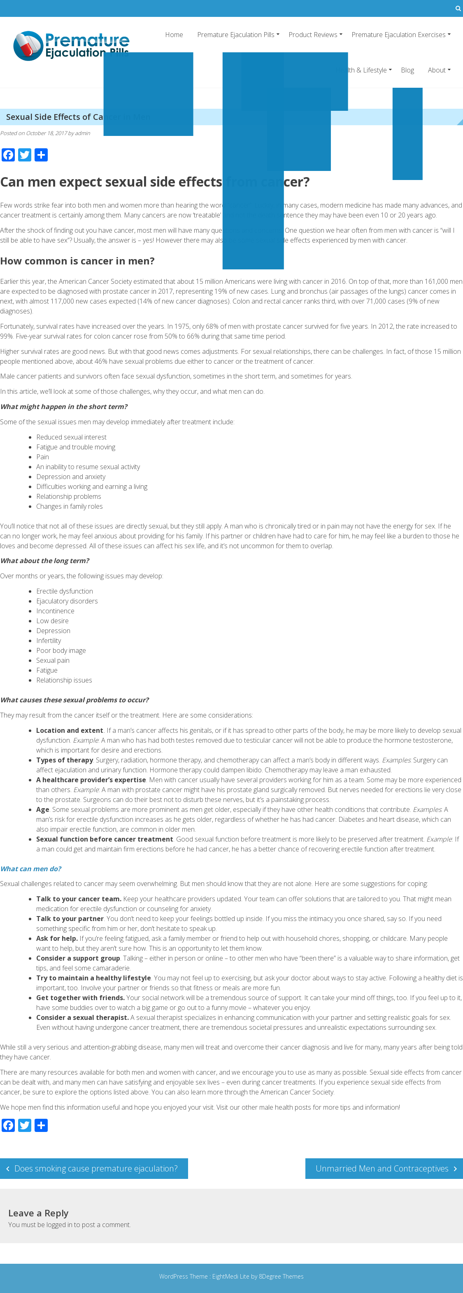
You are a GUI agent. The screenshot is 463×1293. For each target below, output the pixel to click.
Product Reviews (313, 34)
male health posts (285, 1107)
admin (82, 133)
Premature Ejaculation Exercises (398, 34)
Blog (407, 70)
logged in (59, 1224)
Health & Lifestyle (361, 70)
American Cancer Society (297, 1092)
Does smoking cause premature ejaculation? (96, 1168)
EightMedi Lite (231, 1276)
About (437, 70)
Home (174, 34)
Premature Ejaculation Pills (236, 34)
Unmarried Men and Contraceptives (382, 1168)
